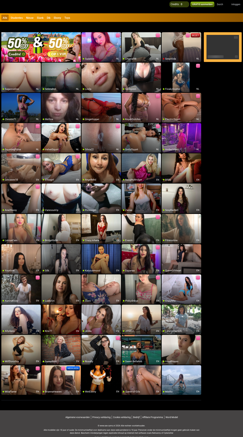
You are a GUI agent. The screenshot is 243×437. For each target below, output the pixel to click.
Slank (40, 17)
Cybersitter (168, 424)
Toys (67, 17)
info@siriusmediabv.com (137, 429)
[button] (222, 7)
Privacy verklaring (101, 408)
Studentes (17, 17)
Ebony (57, 17)
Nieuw (30, 17)
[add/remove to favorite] (84, 26)
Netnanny (156, 424)
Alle (5, 17)
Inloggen (235, 6)
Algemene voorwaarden (77, 408)
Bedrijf (136, 408)
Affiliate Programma (152, 408)
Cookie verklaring (122, 408)
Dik (48, 17)
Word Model (171, 408)
